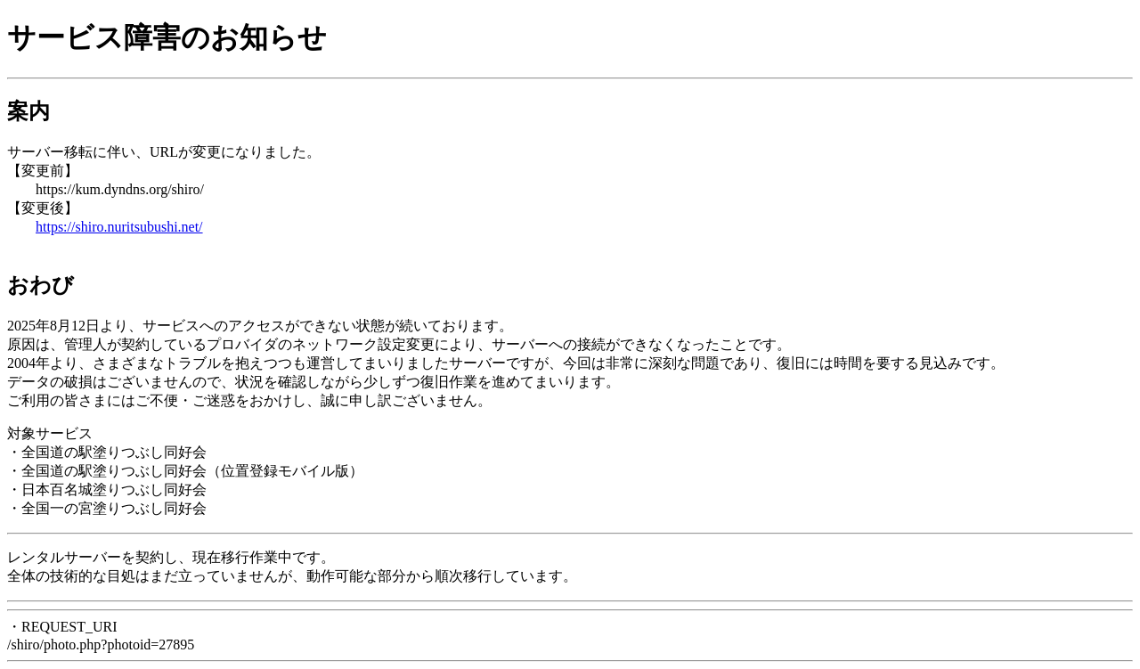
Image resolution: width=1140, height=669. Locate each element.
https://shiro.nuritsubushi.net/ (119, 226)
